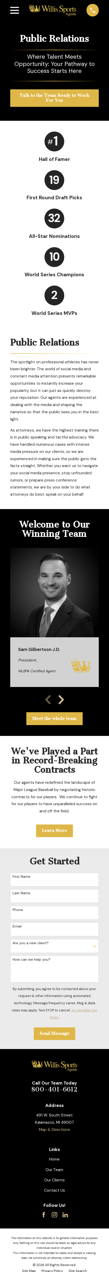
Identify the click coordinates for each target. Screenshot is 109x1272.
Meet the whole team (54, 718)
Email (17, 926)
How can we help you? (31, 959)
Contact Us (54, 1190)
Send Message (54, 1033)
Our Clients (54, 1180)
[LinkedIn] (65, 1215)
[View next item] (61, 699)
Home (54, 1159)
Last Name (21, 893)
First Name (21, 876)
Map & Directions (54, 1129)
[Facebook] (44, 1215)
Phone (18, 910)
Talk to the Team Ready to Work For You (54, 97)
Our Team (54, 1169)
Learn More (54, 830)
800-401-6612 (54, 1089)
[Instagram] (54, 1215)
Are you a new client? (31, 943)
